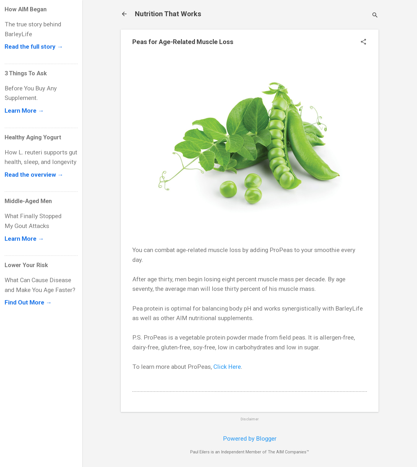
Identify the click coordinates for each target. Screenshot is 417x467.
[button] (363, 42)
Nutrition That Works (168, 14)
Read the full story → (34, 46)
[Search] (375, 16)
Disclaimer (250, 419)
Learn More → (24, 110)
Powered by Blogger (250, 438)
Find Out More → (28, 302)
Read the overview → (34, 174)
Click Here (227, 366)
